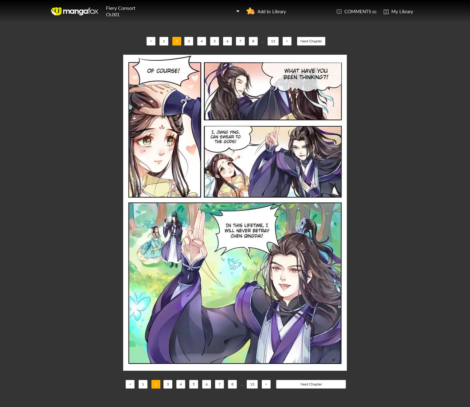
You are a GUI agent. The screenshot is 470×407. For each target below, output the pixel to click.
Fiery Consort (120, 8)
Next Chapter (311, 41)
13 (273, 41)
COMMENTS (360, 11)
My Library (402, 11)
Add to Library (271, 11)
